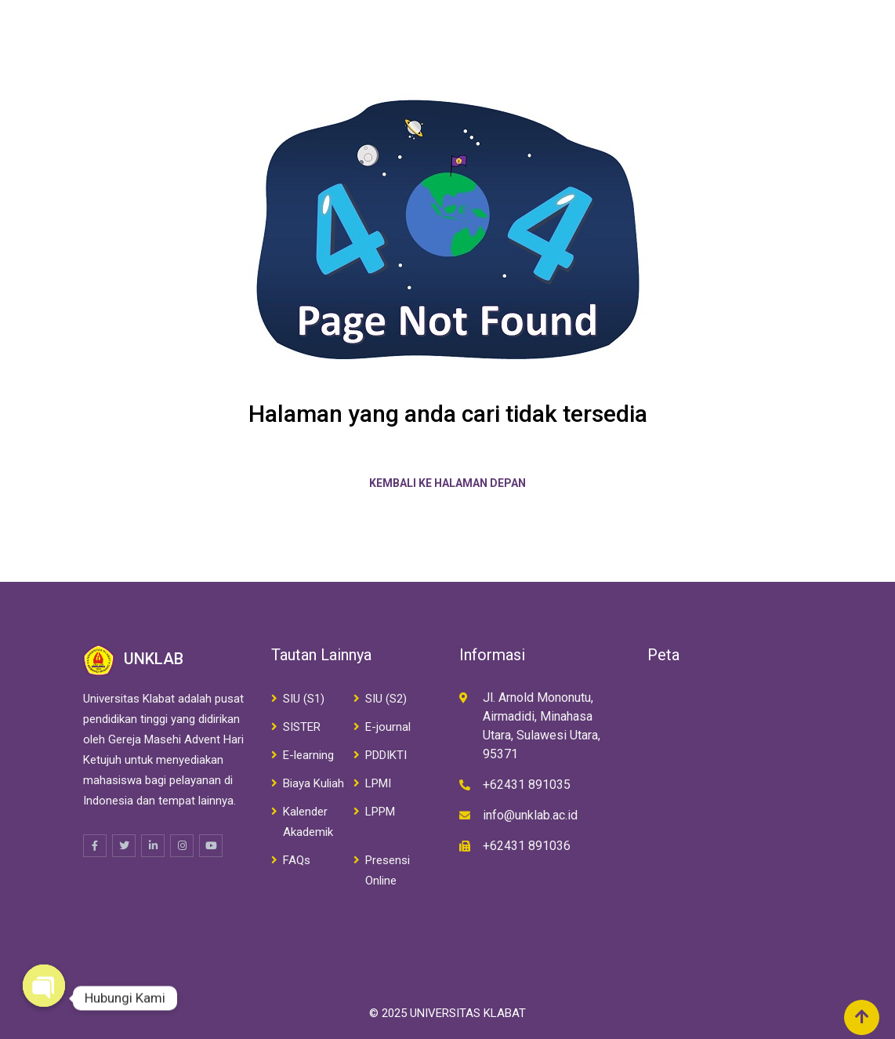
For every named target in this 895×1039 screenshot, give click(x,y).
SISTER (302, 727)
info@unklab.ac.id (530, 815)
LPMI (378, 783)
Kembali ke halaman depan (447, 483)
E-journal (388, 727)
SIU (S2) (386, 699)
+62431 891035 (527, 784)
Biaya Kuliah (313, 783)
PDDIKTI (386, 755)
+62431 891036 (527, 845)
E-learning (308, 755)
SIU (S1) (303, 699)
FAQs (296, 860)
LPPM (380, 812)
